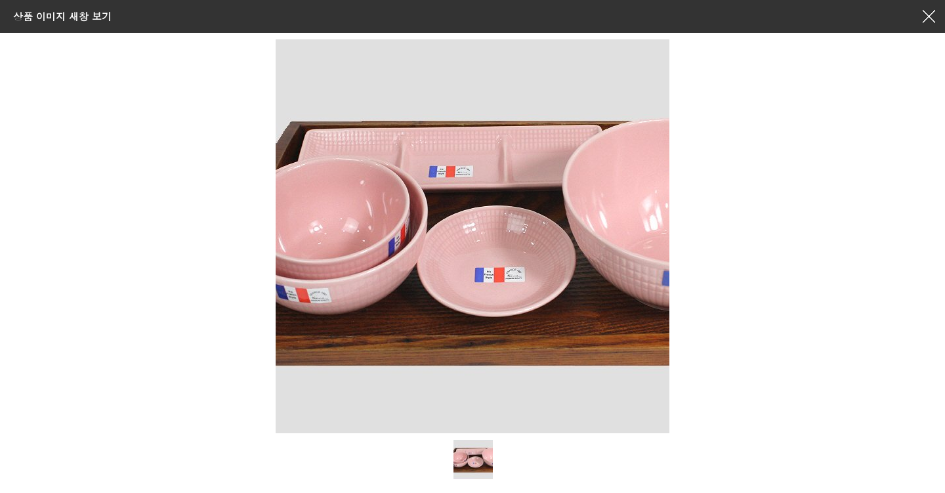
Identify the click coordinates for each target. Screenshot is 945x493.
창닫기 (928, 16)
